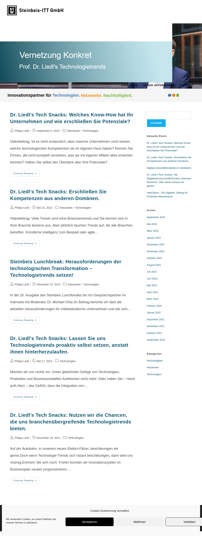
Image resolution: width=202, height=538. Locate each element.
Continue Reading (26, 172)
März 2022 (153, 298)
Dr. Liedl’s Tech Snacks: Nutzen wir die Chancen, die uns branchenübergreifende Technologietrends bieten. (70, 421)
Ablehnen (139, 521)
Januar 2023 (154, 237)
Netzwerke (73, 130)
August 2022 (154, 265)
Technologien (91, 130)
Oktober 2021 (154, 333)
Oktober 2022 (154, 258)
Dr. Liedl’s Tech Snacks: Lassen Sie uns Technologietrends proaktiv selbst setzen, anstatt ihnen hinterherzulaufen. (69, 345)
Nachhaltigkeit (155, 360)
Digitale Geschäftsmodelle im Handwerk (169, 167)
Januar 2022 (154, 312)
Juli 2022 (152, 271)
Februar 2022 (154, 305)
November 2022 (156, 251)
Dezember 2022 (156, 244)
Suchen (156, 123)
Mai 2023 (152, 224)
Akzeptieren (89, 521)
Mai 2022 (152, 285)
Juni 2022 (152, 278)
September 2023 (156, 217)
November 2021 (156, 326)
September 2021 (156, 339)
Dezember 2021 (156, 319)
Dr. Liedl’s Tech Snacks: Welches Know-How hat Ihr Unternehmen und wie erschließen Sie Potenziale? (169, 147)
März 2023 (153, 230)
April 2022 (152, 292)
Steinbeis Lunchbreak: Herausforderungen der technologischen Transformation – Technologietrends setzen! (65, 268)
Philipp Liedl (22, 130)
